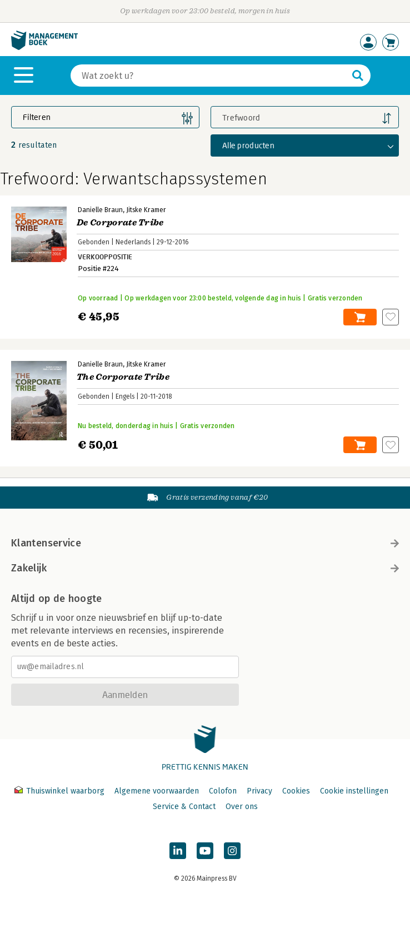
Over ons (242, 806)
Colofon (223, 791)
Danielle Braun (100, 210)
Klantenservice (205, 543)
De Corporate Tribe (120, 222)
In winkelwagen (360, 317)
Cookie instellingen (354, 791)
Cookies (296, 791)
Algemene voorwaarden (156, 791)
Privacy (259, 791)
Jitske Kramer (146, 210)
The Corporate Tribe (123, 377)
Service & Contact (184, 806)
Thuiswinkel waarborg (60, 791)
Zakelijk (205, 568)
